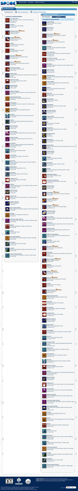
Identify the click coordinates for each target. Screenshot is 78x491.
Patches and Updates (24, 488)
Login (76, 2)
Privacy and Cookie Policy (19, 489)
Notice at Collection (30, 489)
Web (54, 478)
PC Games (50, 478)
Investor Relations (62, 480)
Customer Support (9, 488)
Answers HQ (16, 488)
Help (73, 2)
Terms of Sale (11, 489)
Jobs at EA (31, 488)
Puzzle (52, 479)
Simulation (66, 479)
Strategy (62, 479)
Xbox (57, 478)
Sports (70, 479)
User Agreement (4, 489)
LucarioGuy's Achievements (50, 19)
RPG (55, 479)
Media (41, 480)
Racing (44, 479)
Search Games (54, 480)
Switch (45, 478)
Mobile (65, 478)
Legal (35, 489)
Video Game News (47, 480)
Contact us (3, 488)
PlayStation (60, 478)
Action (58, 479)
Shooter (48, 479)
